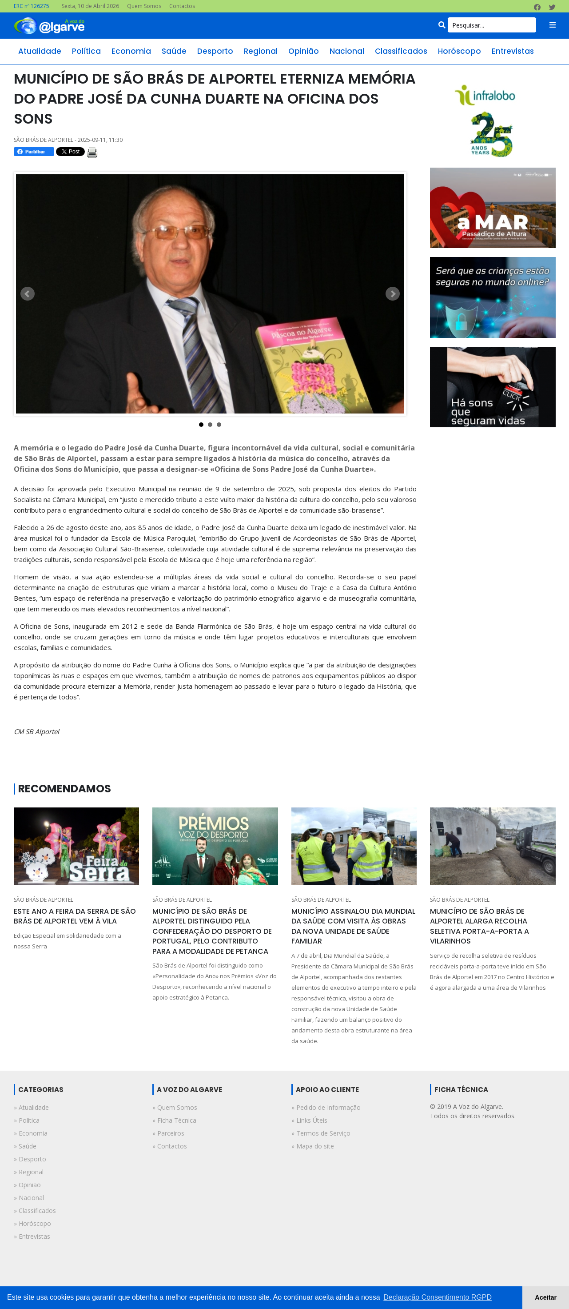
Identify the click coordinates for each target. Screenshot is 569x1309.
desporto (215, 51)
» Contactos (169, 1146)
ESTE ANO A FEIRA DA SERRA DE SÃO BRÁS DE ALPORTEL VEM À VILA (75, 916)
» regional (29, 1172)
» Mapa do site (312, 1146)
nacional (347, 51)
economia (131, 51)
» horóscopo (32, 1223)
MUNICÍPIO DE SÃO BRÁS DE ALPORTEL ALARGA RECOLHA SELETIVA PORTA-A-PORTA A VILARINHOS (479, 926)
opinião (303, 51)
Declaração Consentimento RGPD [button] (437, 1297)
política (86, 51)
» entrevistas (32, 1236)
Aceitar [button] (546, 1297)
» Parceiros (168, 1133)
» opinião (27, 1185)
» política (27, 1120)
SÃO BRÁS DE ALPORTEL (43, 899)
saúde (174, 51)
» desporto (30, 1159)
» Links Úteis (309, 1120)
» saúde (25, 1146)
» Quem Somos (174, 1107)
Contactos (182, 6)
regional (261, 51)
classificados (401, 51)
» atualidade (31, 1107)
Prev (27, 294)
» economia (31, 1133)
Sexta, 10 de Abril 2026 (90, 6)
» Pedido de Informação (326, 1107)
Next (393, 294)
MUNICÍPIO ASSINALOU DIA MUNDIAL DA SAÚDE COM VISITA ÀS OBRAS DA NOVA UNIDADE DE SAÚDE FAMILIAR (353, 926)
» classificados (35, 1210)
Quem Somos (144, 6)
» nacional (29, 1197)
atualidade (39, 51)
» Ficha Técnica (174, 1120)
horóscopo (459, 51)
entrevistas (513, 51)
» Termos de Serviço (320, 1133)
